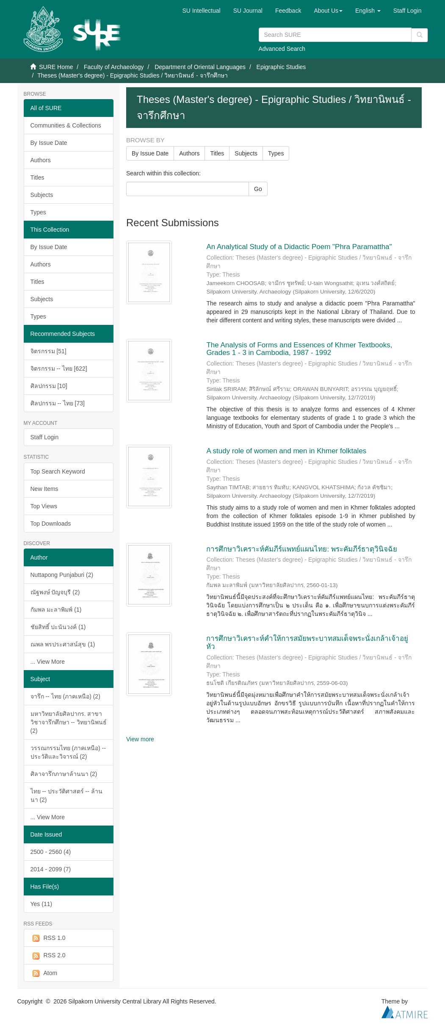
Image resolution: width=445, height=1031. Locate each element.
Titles (37, 177)
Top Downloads (50, 523)
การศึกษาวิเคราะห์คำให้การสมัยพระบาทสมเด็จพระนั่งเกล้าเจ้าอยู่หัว (307, 643)
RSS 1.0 (48, 938)
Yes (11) (41, 904)
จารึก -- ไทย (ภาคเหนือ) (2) (65, 696)
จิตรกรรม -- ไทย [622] (58, 368)
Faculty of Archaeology (114, 67)
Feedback (288, 10)
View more (140, 739)
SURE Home (56, 67)
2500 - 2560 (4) (50, 851)
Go (258, 189)
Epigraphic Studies (281, 67)
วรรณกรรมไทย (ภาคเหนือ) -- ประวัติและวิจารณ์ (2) (68, 752)
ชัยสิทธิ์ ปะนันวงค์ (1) (58, 627)
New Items (44, 488)
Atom (44, 973)
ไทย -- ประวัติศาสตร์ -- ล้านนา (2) (66, 795)
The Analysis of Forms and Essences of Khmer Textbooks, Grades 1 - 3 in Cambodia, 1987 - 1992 (299, 349)
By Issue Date (48, 142)
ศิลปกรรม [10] (48, 385)
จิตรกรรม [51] (48, 351)
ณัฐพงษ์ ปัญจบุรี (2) (55, 592)
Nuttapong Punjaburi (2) (62, 574)
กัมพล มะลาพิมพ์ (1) (56, 609)
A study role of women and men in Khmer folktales (286, 451)
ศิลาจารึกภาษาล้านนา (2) (63, 773)
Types (38, 212)
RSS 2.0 (48, 955)
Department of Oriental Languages (200, 67)
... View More (47, 661)
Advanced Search (282, 48)
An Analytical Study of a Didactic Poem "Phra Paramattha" (300, 247)
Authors (40, 160)
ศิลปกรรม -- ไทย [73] (57, 403)
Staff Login (44, 437)
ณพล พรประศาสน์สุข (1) (62, 644)
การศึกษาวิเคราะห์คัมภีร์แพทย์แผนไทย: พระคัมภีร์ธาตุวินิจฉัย (301, 549)
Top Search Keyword (57, 471)
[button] (328, 10)
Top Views (44, 506)
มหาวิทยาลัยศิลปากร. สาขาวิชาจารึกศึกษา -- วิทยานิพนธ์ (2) (68, 722)
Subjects (41, 194)
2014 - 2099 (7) (50, 869)
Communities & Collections (65, 125)
